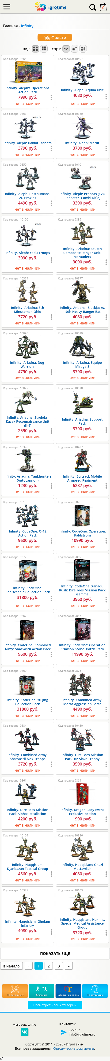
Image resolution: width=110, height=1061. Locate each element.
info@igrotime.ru (82, 1034)
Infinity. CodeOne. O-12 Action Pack (27, 533)
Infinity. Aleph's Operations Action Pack (27, 90)
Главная (10, 26)
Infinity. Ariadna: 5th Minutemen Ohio (27, 310)
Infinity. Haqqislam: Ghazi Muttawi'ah (82, 867)
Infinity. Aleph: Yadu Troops (27, 253)
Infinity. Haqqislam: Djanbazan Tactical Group (27, 867)
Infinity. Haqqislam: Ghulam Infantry (27, 923)
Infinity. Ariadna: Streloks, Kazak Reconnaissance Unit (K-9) (27, 421)
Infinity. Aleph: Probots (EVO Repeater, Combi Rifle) (82, 196)
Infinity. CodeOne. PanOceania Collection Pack (27, 590)
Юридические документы (73, 1048)
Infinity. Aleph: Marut (82, 143)
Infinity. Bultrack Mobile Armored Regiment (82, 478)
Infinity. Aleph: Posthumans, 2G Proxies (27, 196)
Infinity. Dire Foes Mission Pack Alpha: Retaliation (27, 812)
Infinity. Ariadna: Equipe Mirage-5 (82, 364)
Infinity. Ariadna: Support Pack (82, 421)
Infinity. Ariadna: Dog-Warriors (27, 364)
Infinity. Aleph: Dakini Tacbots (28, 143)
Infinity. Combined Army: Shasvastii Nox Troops (28, 757)
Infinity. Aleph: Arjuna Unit (82, 90)
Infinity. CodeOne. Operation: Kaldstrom (82, 533)
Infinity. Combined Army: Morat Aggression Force (82, 702)
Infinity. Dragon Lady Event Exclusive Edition (82, 812)
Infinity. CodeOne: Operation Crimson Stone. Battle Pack (82, 647)
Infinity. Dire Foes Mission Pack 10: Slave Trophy (82, 757)
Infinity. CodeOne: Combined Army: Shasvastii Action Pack (27, 647)
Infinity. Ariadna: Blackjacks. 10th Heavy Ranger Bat (82, 310)
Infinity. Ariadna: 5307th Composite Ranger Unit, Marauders (82, 253)
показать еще (55, 953)
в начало (11, 966)
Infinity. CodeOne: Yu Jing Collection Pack (27, 702)
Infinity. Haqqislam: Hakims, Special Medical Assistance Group (82, 924)
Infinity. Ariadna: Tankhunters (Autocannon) (28, 478)
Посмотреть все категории (54, 1005)
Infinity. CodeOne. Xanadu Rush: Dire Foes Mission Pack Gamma (82, 590)
